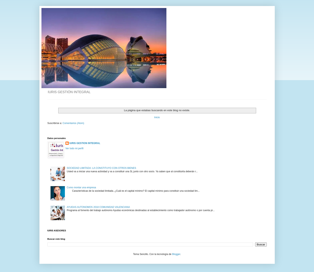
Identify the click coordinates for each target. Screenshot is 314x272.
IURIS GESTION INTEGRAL (84, 143)
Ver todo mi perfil (74, 148)
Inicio (157, 117)
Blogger (176, 254)
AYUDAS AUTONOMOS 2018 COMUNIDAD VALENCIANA (98, 207)
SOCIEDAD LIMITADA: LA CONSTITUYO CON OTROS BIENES (101, 168)
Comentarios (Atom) (73, 123)
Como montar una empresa (81, 187)
